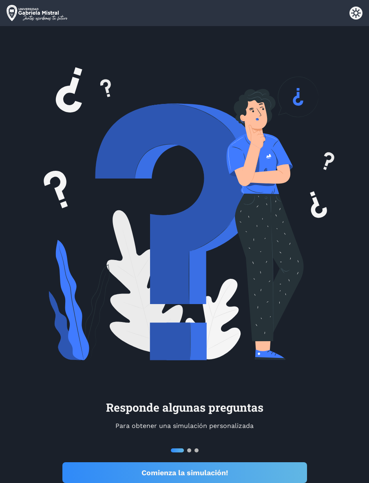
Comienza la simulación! (184, 472)
